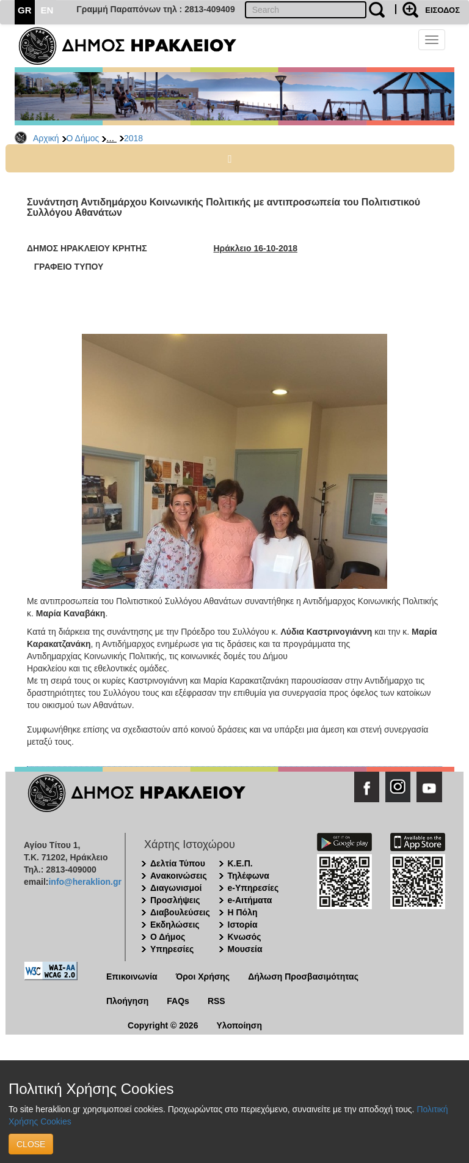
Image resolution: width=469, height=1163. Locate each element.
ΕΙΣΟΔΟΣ (442, 10)
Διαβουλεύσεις (180, 912)
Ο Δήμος (83, 138)
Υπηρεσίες (172, 949)
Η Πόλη (243, 912)
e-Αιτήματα (250, 900)
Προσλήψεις (175, 900)
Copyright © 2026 (163, 1025)
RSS (216, 1001)
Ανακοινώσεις (178, 876)
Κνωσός (244, 937)
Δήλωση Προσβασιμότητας (303, 976)
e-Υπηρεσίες (253, 888)
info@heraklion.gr (84, 882)
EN (47, 10)
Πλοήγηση (127, 1001)
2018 (133, 138)
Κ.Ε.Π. (240, 863)
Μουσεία (245, 949)
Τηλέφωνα (248, 876)
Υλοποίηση (239, 1025)
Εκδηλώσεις (175, 924)
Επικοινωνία (132, 976)
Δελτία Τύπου (177, 863)
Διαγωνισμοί (176, 888)
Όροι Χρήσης (203, 976)
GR (25, 10)
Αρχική (46, 138)
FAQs (178, 1001)
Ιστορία (243, 924)
